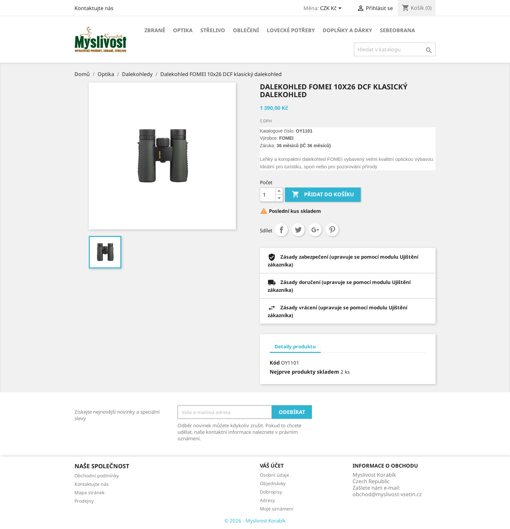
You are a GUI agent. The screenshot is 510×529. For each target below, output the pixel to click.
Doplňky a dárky (347, 30)
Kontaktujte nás (94, 8)
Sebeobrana (397, 30)
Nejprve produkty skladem (304, 371)
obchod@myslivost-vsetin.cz (387, 494)
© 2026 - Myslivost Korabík (255, 520)
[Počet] (267, 194)
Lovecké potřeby (291, 30)
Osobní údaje (274, 475)
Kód (275, 362)
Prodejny (84, 501)
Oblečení (246, 30)
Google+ (315, 229)
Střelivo (212, 30)
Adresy (267, 500)
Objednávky (273, 483)
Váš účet (272, 465)
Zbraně (154, 30)
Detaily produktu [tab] (295, 346)
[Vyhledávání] (395, 49)
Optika (183, 30)
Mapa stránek (89, 492)
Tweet (298, 229)
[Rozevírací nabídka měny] (332, 9)
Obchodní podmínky (96, 475)
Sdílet (281, 229)
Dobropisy (271, 492)
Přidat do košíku (323, 194)
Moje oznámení (276, 509)
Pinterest (332, 229)
